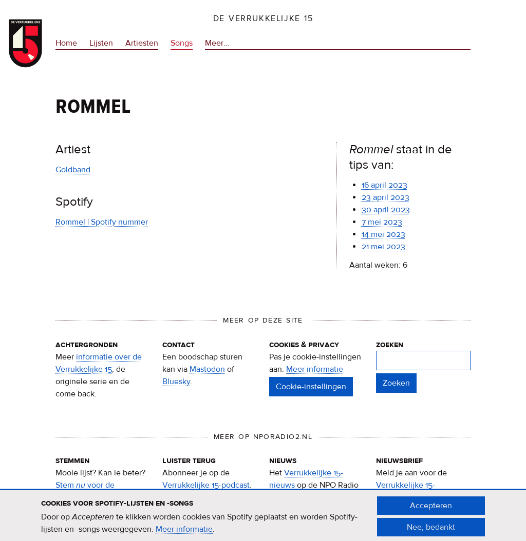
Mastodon (207, 369)
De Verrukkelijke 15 (263, 18)
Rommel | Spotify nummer (101, 222)
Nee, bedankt (431, 531)
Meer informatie (314, 369)
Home (66, 43)
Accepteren (431, 510)
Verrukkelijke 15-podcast (206, 485)
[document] (263, 520)
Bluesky (176, 381)
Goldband (72, 170)
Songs (182, 43)
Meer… (217, 43)
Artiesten (141, 43)
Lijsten (101, 43)
